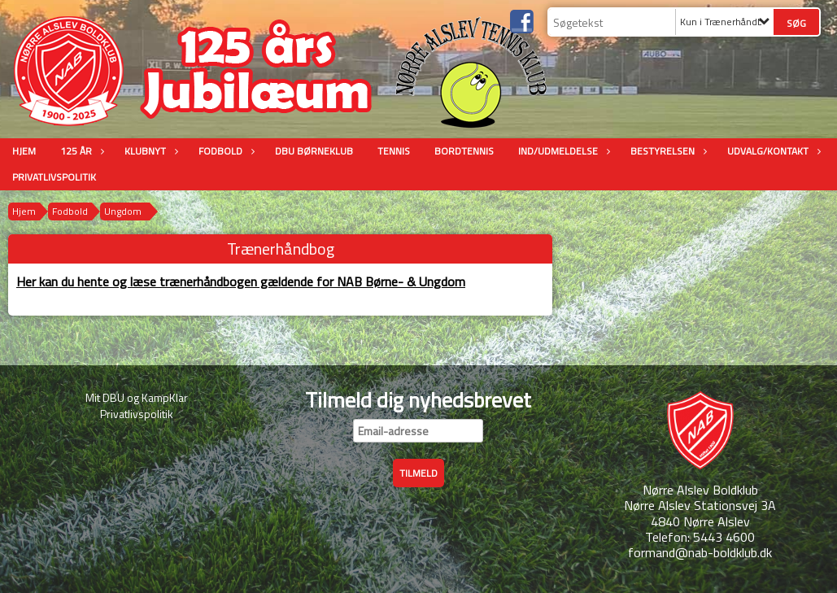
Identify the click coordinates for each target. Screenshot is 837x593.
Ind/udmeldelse (562, 151)
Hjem (24, 151)
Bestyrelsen (666, 151)
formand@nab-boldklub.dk (700, 552)
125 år (80, 151)
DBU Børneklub (314, 151)
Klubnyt (149, 151)
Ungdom (123, 211)
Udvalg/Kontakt (772, 151)
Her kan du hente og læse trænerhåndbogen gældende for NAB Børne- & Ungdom (240, 281)
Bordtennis (464, 151)
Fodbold (224, 151)
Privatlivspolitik (54, 177)
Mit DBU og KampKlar (136, 397)
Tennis (393, 151)
